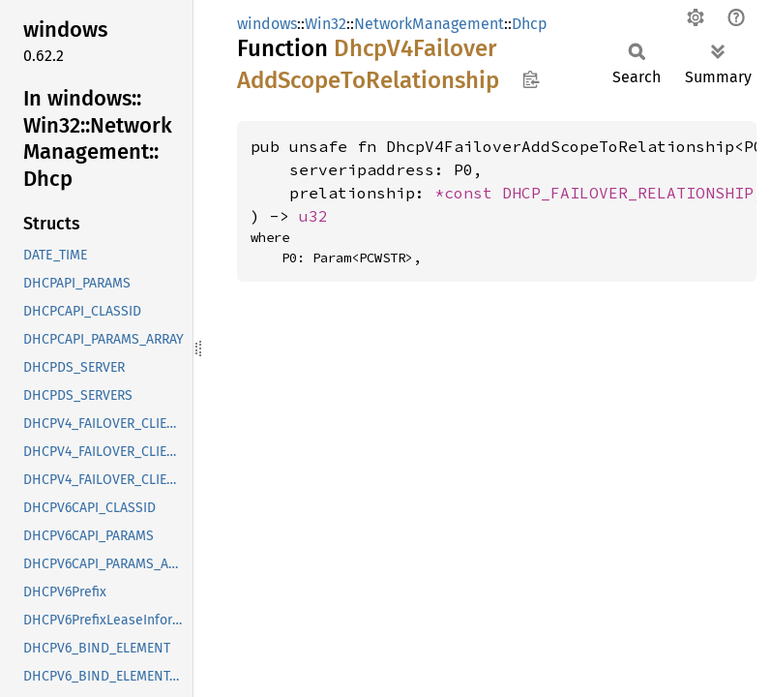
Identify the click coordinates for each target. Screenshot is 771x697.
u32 (313, 216)
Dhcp (530, 24)
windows (267, 24)
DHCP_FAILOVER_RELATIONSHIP (628, 192)
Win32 (325, 24)
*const (468, 192)
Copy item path (531, 79)
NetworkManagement (429, 24)
